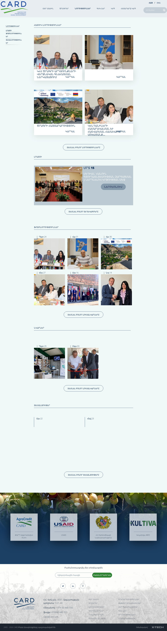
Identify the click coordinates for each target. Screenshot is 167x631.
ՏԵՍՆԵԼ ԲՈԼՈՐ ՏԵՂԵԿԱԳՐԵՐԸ (83, 211)
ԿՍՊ (113, 9)
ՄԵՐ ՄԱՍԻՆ (48, 9)
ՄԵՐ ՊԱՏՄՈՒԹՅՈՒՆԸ (128, 607)
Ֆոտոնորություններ (14, 35)
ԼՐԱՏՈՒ (9, 30)
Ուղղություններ (126, 615)
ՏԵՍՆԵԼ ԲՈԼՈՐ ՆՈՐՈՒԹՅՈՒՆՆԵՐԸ (83, 147)
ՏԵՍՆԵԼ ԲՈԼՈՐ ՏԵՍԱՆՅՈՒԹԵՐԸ (83, 475)
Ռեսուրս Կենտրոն (97, 618)
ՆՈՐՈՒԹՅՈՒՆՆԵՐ (83, 9)
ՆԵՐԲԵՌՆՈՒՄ (113, 187)
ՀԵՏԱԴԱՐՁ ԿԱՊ (128, 9)
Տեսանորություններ (14, 41)
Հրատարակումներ (127, 618)
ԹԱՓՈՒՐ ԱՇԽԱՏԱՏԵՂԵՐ (129, 603)
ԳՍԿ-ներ (101, 9)
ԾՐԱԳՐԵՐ (64, 9)
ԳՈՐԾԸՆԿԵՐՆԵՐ (96, 611)
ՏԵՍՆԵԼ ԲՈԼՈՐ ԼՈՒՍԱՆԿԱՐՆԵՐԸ (83, 314)
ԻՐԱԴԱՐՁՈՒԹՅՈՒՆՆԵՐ (129, 599)
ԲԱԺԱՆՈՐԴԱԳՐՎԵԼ (102, 575)
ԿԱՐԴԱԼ (70, 76)
